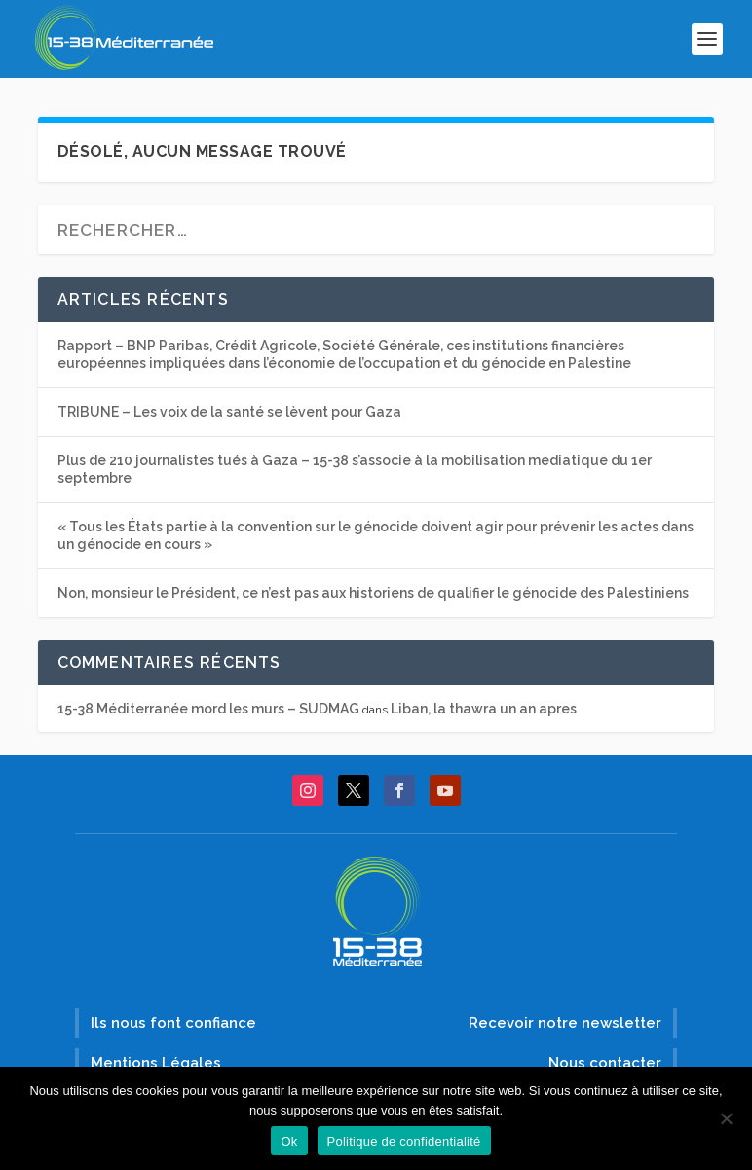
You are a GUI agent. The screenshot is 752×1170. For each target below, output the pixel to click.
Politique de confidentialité (404, 1141)
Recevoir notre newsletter (565, 1023)
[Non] (725, 1118)
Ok (289, 1141)
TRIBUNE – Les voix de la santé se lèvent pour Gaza (229, 412)
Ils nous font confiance (173, 1023)
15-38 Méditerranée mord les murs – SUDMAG (208, 708)
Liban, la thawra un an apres (484, 708)
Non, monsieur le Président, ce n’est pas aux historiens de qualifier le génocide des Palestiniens (373, 593)
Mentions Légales (156, 1063)
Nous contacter (604, 1063)
